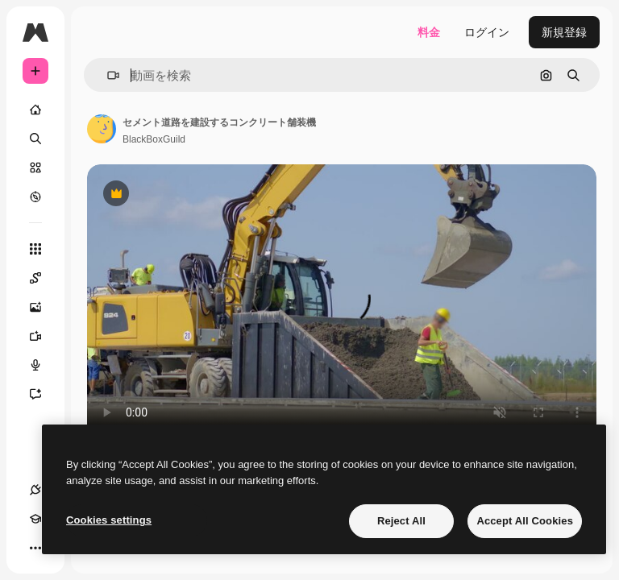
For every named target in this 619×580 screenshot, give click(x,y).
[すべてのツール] (35, 249)
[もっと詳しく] (35, 196)
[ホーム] (35, 109)
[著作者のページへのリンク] (101, 128)
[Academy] (35, 519)
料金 (429, 32)
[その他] (35, 548)
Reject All (401, 521)
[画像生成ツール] (43, 307)
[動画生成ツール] (43, 336)
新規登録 (564, 32)
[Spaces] (43, 278)
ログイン (486, 32)
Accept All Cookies (524, 521)
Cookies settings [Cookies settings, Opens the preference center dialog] (109, 520)
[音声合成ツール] (43, 365)
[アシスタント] (43, 394)
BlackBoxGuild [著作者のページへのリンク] (154, 139)
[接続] (35, 490)
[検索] (35, 138)
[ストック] (35, 167)
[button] (107, 75)
